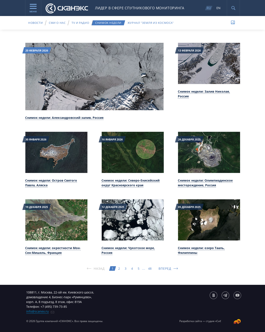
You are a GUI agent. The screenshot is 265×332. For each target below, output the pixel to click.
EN (218, 8)
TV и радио (80, 23)
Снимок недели (108, 23)
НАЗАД (99, 268)
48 (150, 268)
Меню (33, 8)
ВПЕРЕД (165, 268)
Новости (35, 23)
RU (209, 8)
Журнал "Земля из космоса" (151, 23)
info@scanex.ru (37, 311)
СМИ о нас (57, 23)
